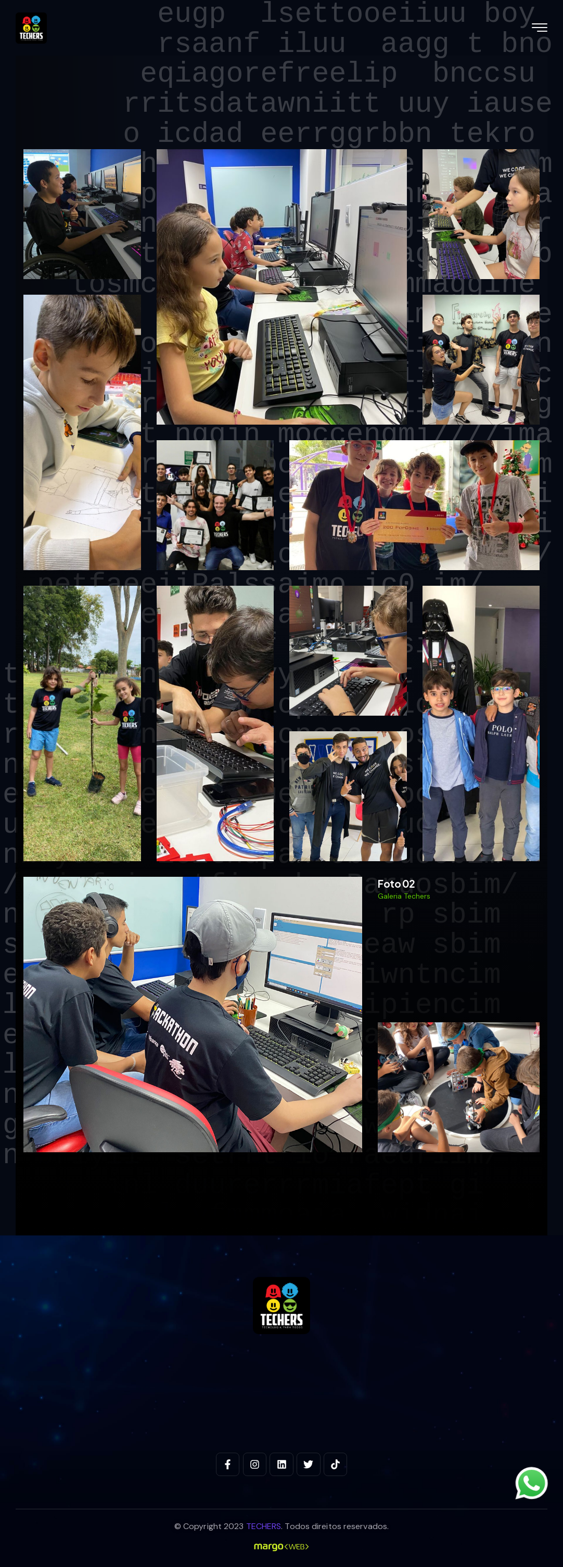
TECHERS (264, 1526)
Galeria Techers (404, 896)
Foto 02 (396, 883)
